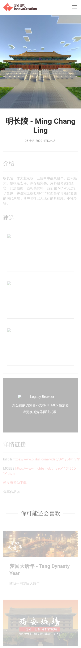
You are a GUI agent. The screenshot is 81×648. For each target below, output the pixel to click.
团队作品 (50, 140)
